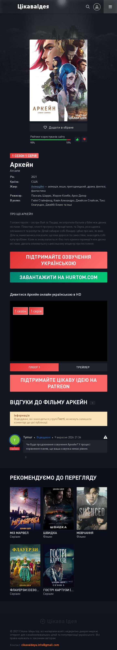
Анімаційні (37, 186)
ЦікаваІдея (33, 6)
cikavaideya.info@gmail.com (40, 645)
